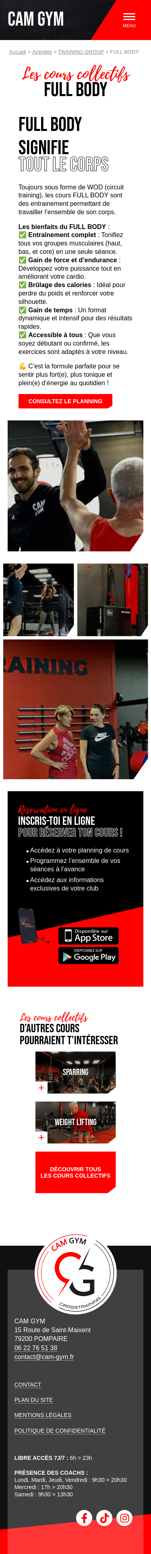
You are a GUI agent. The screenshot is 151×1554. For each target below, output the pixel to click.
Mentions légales (43, 1415)
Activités (42, 52)
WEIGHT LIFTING (76, 1122)
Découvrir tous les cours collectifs (75, 1172)
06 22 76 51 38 (36, 1348)
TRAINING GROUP (80, 52)
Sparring (76, 1072)
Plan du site (33, 1400)
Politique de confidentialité (59, 1430)
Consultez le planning (65, 401)
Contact (27, 1384)
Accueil (17, 52)
